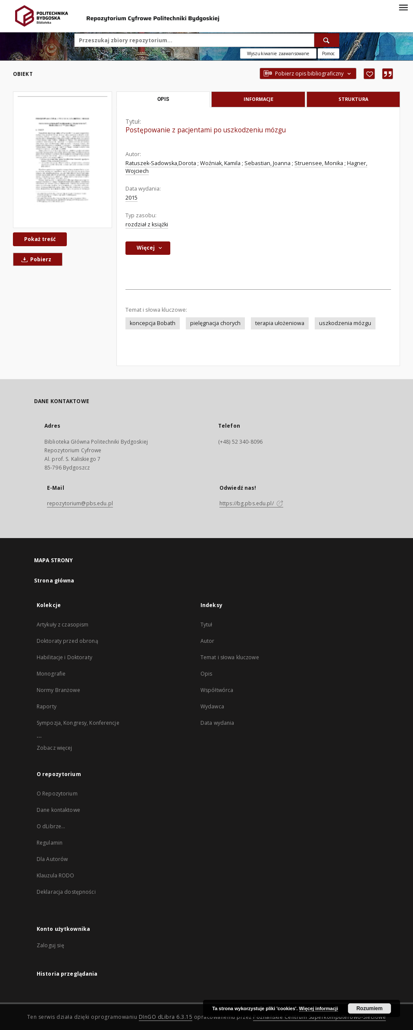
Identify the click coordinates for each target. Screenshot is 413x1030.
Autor (207, 641)
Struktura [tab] (353, 99)
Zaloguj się (50, 945)
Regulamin (50, 842)
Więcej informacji (318, 1008)
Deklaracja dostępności (66, 891)
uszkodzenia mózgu (345, 323)
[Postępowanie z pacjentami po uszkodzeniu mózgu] (62, 159)
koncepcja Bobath (152, 323)
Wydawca (212, 706)
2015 (131, 197)
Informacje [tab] (258, 99)
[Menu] (403, 7)
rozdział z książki (146, 224)
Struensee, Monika (318, 163)
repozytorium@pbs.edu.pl (80, 503)
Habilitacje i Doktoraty (64, 657)
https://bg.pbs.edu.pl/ (251, 503)
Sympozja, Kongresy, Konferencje (78, 722)
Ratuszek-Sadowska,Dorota (160, 163)
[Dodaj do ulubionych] (369, 73)
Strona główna (54, 580)
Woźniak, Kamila (220, 163)
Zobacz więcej (54, 747)
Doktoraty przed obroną (67, 641)
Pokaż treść (40, 239)
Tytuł (206, 624)
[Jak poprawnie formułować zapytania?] (328, 53)
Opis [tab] (163, 99)
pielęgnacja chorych (215, 323)
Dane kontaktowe (58, 810)
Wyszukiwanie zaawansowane (278, 53)
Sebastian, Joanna (267, 163)
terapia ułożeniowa (279, 323)
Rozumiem (370, 1008)
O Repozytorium (57, 793)
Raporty (46, 706)
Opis (206, 673)
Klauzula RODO (56, 875)
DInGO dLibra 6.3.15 (166, 1017)
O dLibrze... (51, 826)
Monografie (51, 673)
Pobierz (35, 259)
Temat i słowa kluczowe (229, 657)
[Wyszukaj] (326, 40)
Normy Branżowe (58, 690)
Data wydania (217, 722)
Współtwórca (216, 690)
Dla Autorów (52, 859)
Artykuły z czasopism (62, 624)
